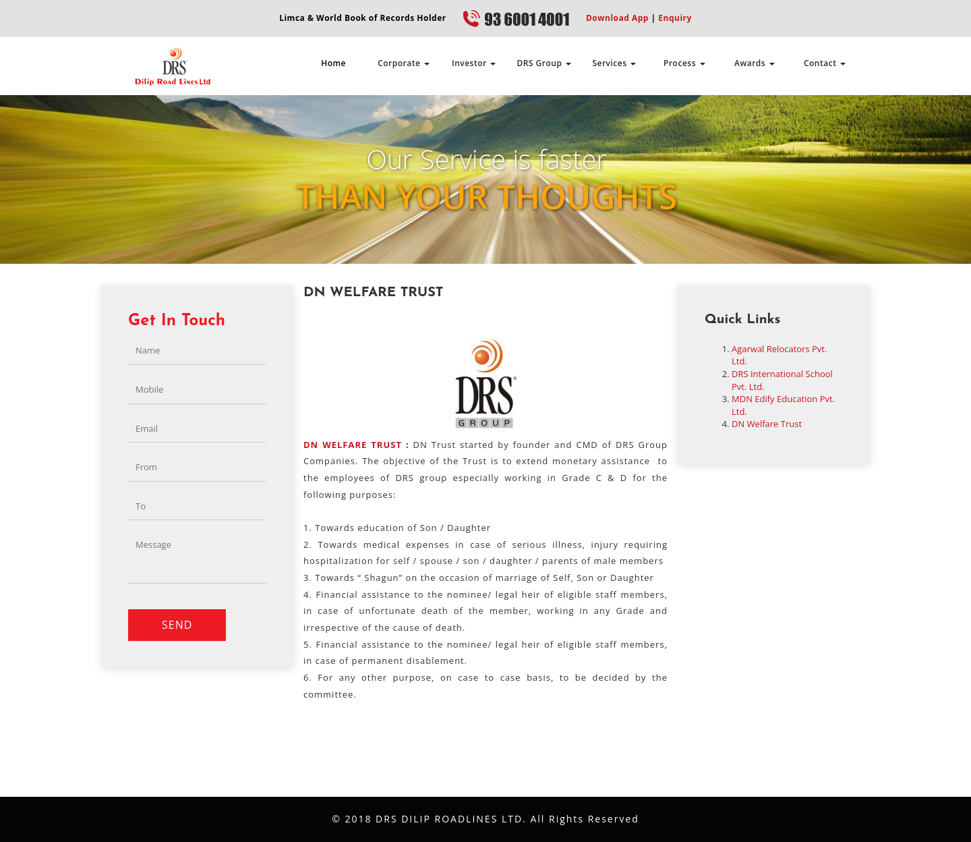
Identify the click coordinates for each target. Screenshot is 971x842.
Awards (754, 63)
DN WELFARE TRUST (352, 445)
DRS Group (544, 63)
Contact (825, 63)
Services (614, 63)
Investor (474, 63)
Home (333, 63)
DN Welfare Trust (767, 424)
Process (684, 63)
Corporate (404, 63)
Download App (617, 18)
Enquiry (674, 18)
